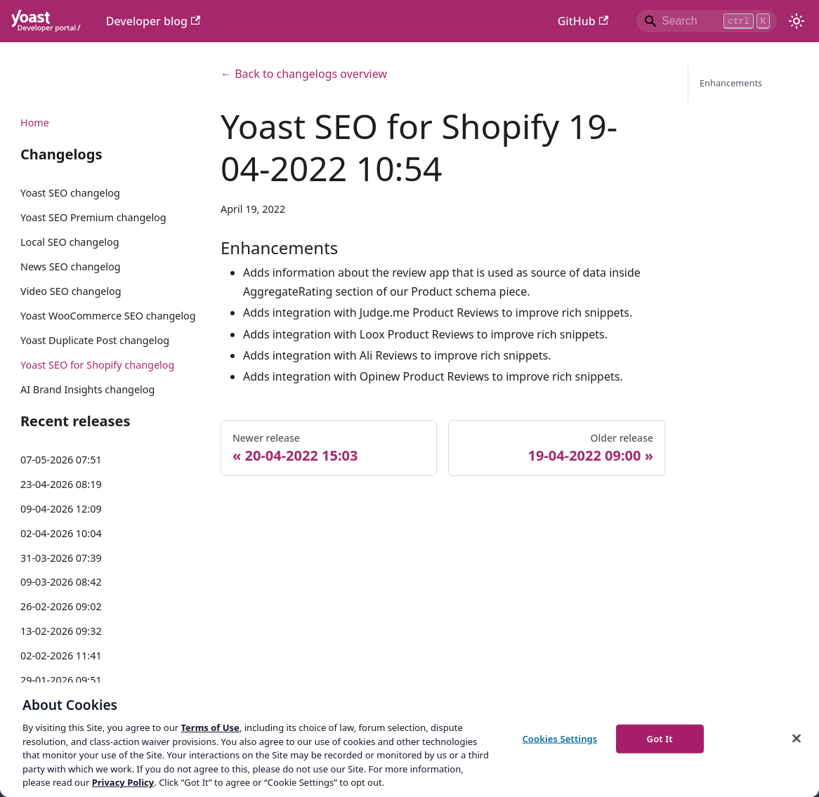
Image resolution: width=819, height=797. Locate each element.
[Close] (796, 738)
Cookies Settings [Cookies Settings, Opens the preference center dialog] (559, 738)
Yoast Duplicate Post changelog (94, 340)
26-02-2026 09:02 (61, 606)
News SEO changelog (70, 266)
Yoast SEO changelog (70, 192)
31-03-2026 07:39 (61, 558)
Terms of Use (210, 727)
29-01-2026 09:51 (61, 680)
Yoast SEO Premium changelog (93, 217)
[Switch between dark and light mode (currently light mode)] (796, 21)
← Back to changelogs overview (304, 73)
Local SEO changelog (69, 242)
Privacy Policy (123, 782)
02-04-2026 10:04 (61, 533)
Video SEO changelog (71, 291)
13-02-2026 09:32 (61, 631)
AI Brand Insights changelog (87, 389)
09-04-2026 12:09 (61, 508)
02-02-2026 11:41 (61, 655)
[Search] (706, 21)
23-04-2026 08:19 (61, 484)
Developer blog (153, 21)
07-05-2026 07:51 (61, 459)
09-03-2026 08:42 (61, 581)
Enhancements (731, 83)
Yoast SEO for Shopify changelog (97, 364)
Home (34, 122)
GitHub (583, 21)
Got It (660, 738)
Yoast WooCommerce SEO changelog (108, 315)
